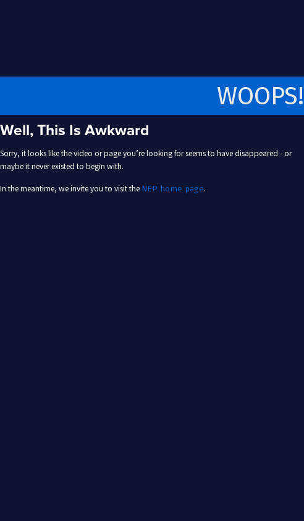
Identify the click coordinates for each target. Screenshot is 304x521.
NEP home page (172, 189)
